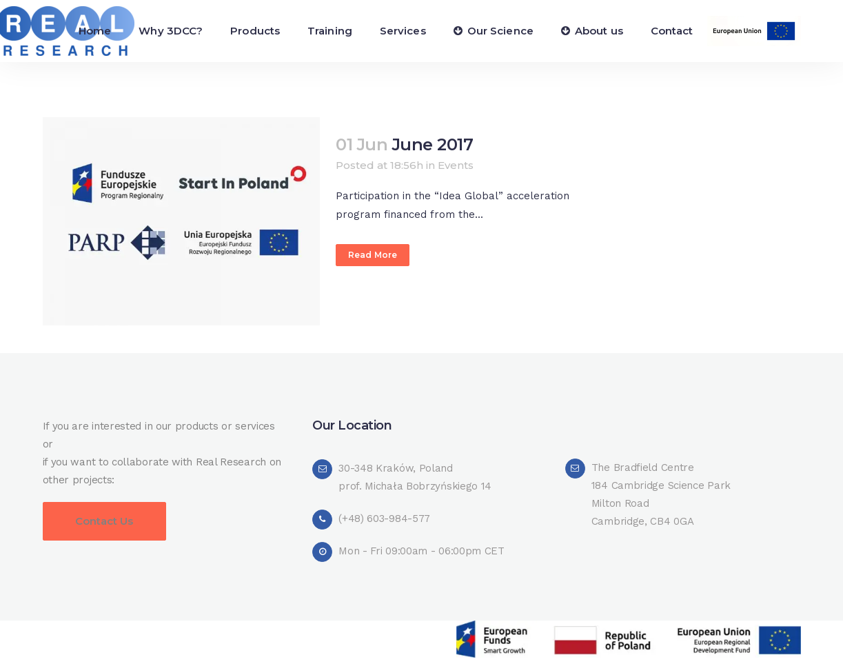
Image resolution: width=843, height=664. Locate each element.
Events (456, 165)
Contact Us (104, 520)
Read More (372, 255)
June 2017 (433, 144)
